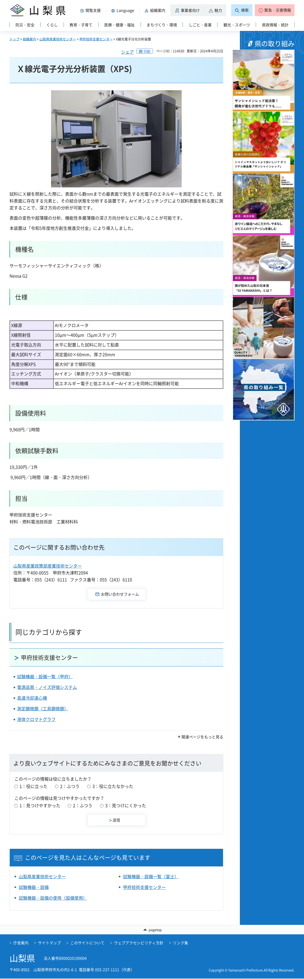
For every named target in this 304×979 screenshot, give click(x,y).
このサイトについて (87, 943)
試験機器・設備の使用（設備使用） (53, 898)
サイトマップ (49, 943)
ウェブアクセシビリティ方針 (138, 943)
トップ (14, 39)
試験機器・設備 (34, 887)
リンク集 (180, 943)
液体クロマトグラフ (36, 719)
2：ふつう (70, 786)
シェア (127, 52)
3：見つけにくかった (125, 805)
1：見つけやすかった (39, 805)
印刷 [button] (147, 51)
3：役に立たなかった (112, 786)
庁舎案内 (20, 943)
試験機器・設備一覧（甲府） (45, 676)
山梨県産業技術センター (57, 39)
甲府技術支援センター (96, 39)
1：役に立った (33, 786)
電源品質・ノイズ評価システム (47, 687)
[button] (91, 10)
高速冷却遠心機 (32, 698)
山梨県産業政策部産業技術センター (47, 566)
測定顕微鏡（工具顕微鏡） (42, 708)
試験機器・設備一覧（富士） (151, 876)
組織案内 (29, 39)
